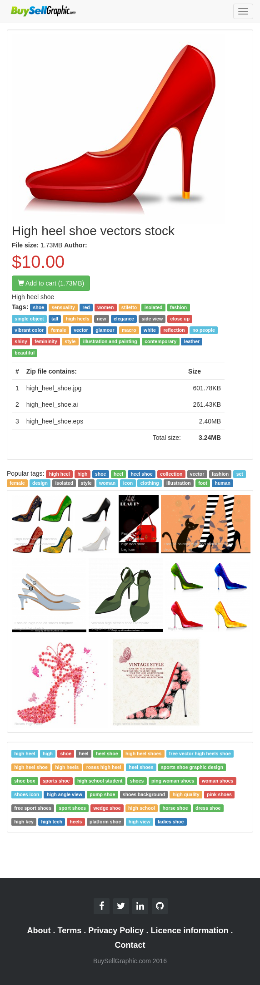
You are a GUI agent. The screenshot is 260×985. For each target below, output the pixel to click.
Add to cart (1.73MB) (51, 283)
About (39, 930)
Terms (70, 930)
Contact (130, 945)
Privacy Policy (116, 930)
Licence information (189, 930)
